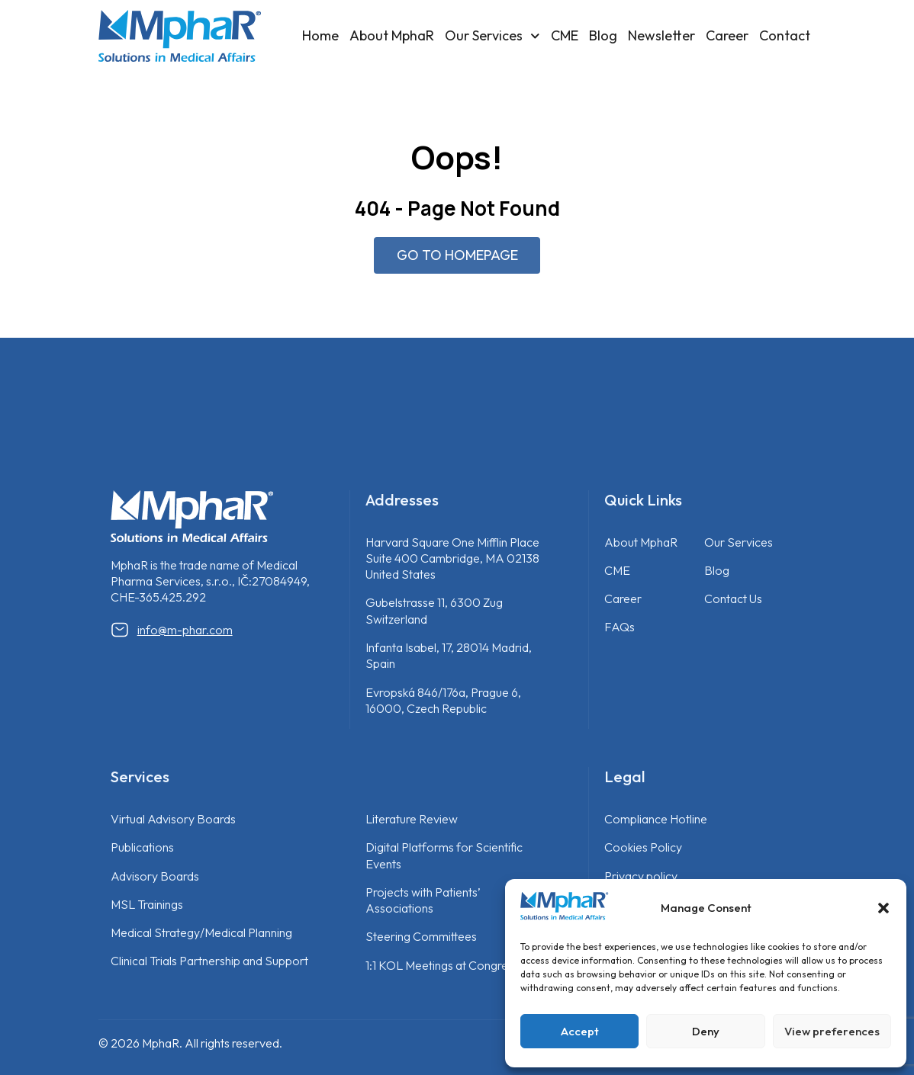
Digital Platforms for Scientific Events (444, 855)
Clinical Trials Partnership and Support (209, 961)
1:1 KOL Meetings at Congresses (448, 965)
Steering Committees (421, 937)
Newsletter (661, 35)
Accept (580, 1031)
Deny (705, 1031)
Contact (784, 35)
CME (564, 35)
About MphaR (391, 35)
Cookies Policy (643, 847)
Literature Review (411, 819)
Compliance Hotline (655, 819)
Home (320, 35)
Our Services (492, 36)
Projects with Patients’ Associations (423, 900)
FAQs (619, 627)
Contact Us (733, 599)
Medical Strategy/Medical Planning (201, 933)
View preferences (832, 1031)
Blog (603, 35)
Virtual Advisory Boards (173, 819)
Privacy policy (640, 876)
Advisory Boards (155, 876)
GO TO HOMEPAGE (457, 255)
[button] (883, 908)
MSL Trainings (147, 904)
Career (727, 35)
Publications (142, 847)
